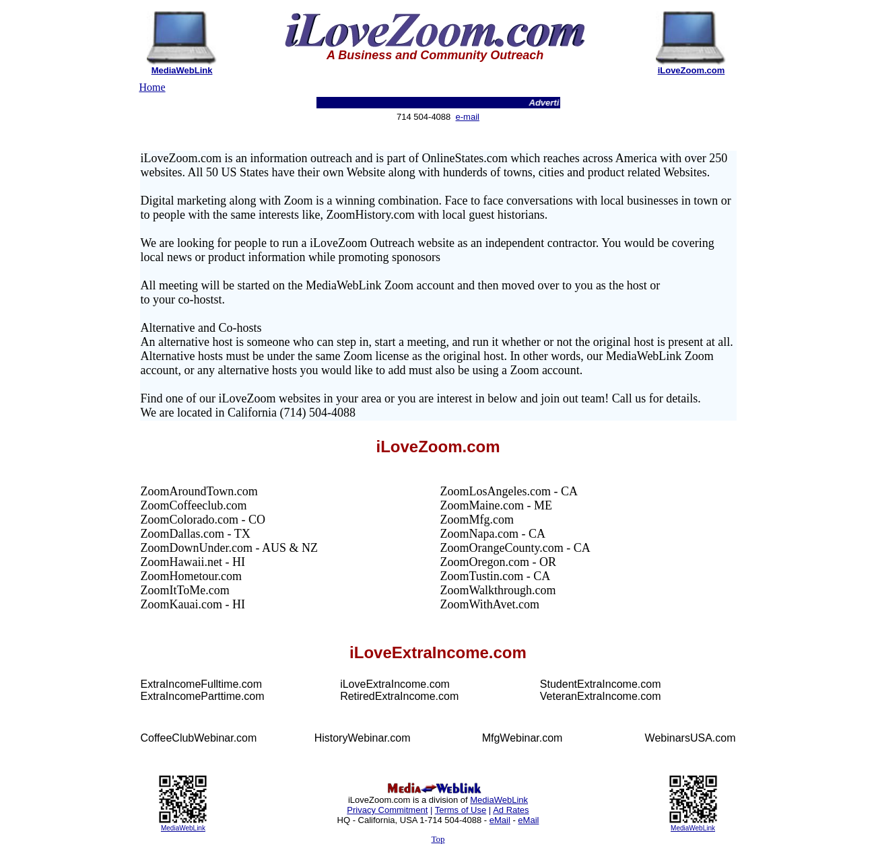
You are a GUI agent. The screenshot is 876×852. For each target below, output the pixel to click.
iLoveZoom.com (691, 70)
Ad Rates (511, 810)
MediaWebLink (182, 70)
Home (152, 87)
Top (437, 839)
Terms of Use (461, 810)
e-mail (467, 117)
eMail (500, 820)
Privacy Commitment (387, 810)
